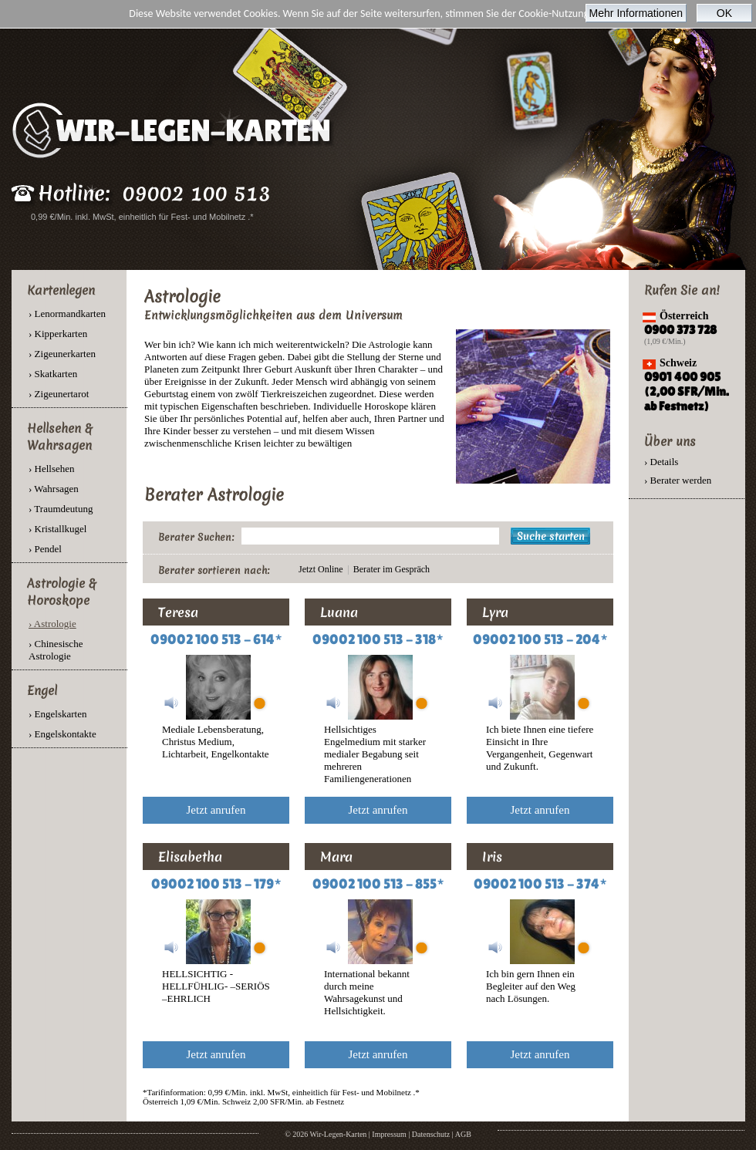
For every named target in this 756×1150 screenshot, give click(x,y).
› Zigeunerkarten (62, 353)
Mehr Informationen (636, 13)
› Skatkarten (53, 373)
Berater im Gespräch (391, 569)
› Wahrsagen (54, 488)
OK (724, 13)
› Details (661, 461)
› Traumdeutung (61, 508)
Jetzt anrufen (215, 810)
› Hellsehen (52, 468)
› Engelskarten (57, 714)
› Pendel (45, 549)
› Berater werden (677, 480)
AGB (463, 1134)
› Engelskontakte (62, 734)
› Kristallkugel (57, 529)
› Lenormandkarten (67, 313)
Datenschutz (431, 1134)
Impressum (389, 1134)
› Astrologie (52, 623)
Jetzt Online (321, 569)
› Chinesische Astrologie (56, 650)
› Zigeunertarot (59, 394)
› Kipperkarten (58, 333)
